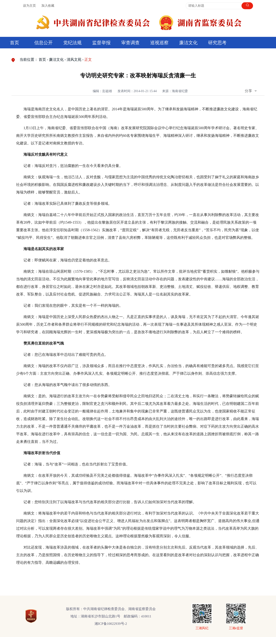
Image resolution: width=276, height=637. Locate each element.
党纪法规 (72, 42)
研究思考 (217, 42)
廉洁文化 (188, 42)
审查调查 (130, 42)
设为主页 (29, 5)
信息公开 (43, 42)
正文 (88, 59)
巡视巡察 (159, 42)
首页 (14, 42)
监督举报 (101, 42)
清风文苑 (74, 59)
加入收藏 (47, 5)
